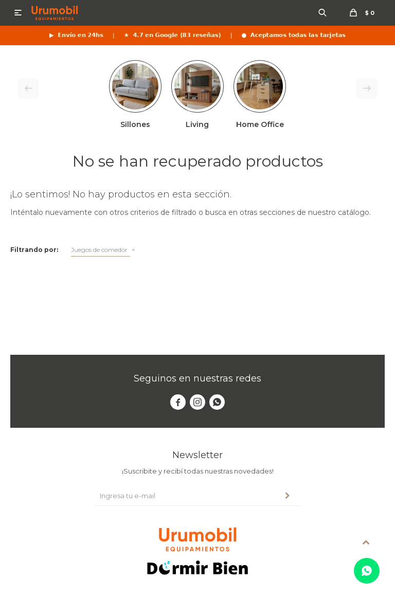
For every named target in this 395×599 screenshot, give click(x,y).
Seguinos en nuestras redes (197, 378)
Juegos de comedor (99, 249)
